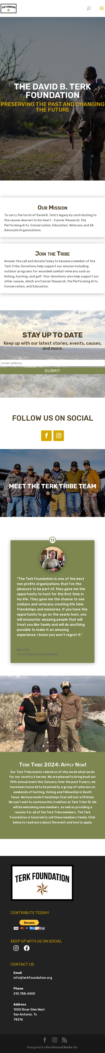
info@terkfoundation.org (32, 978)
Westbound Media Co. (62, 1047)
